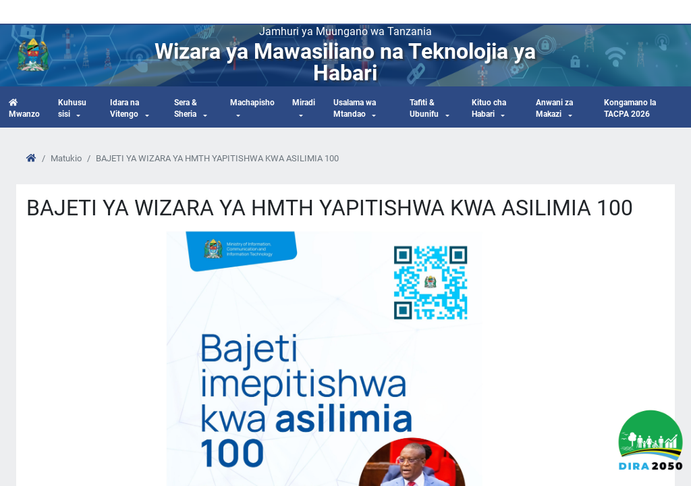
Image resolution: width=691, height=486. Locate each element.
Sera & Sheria (185, 108)
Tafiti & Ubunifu (424, 108)
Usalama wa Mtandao (354, 108)
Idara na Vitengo (124, 108)
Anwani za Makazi (554, 108)
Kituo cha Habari (489, 108)
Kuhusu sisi (72, 108)
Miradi (303, 102)
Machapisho (252, 102)
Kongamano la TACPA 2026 (630, 108)
